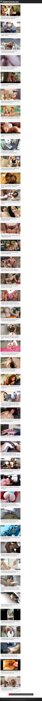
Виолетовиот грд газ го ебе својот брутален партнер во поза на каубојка (9, 269)
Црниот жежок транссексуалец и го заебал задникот (9, 34)
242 (30, 694)
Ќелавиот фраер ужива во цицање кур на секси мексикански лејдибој (10, 638)
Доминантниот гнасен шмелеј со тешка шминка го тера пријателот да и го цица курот (10, 589)
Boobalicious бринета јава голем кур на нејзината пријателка (10, 252)
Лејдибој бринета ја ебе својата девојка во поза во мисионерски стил (10, 622)
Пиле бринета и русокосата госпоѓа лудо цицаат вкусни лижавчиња (10, 420)
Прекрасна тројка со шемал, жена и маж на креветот (10, 387)
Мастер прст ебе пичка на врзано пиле (10, 436)
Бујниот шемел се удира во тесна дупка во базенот (10, 487)
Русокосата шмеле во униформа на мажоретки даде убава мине (9, 68)
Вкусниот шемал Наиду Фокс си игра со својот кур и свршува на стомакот (10, 353)
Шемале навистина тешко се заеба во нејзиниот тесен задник (9, 286)
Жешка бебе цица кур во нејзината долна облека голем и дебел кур (10, 101)
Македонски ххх (11, 1)
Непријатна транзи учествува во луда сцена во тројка (9, 85)
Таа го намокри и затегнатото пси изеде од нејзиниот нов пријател (10, 471)
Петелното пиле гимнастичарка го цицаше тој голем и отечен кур (9, 370)
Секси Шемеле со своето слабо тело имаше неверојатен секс (9, 605)
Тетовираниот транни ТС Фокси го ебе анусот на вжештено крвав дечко (9, 571)
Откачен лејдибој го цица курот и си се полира (10, 135)
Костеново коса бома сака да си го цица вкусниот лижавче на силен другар (10, 555)
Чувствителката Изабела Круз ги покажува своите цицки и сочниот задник (10, 454)
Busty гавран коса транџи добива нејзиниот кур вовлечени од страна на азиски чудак (9, 505)
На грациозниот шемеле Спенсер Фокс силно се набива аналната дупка (10, 521)
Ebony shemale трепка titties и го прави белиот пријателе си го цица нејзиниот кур (10, 337)
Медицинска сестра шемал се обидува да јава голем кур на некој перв (10, 672)
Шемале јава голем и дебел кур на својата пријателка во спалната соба (9, 655)
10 (25, 694)
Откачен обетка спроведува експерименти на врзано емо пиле (9, 152)
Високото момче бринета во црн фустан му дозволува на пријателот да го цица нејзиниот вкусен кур (10, 404)
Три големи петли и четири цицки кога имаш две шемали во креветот (9, 18)
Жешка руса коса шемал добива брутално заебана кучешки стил (10, 236)
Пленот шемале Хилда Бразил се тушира (10, 118)
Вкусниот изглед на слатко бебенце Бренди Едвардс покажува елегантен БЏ (10, 303)
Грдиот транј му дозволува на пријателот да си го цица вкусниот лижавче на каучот (10, 186)
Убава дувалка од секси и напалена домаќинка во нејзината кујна (9, 51)
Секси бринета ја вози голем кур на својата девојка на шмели (9, 689)
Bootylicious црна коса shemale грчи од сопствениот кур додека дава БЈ (10, 320)
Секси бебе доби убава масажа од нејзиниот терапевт (8, 219)
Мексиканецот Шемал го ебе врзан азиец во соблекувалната (10, 538)
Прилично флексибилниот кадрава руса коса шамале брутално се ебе (10, 169)
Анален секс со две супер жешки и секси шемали (10, 202)
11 (27, 694)
